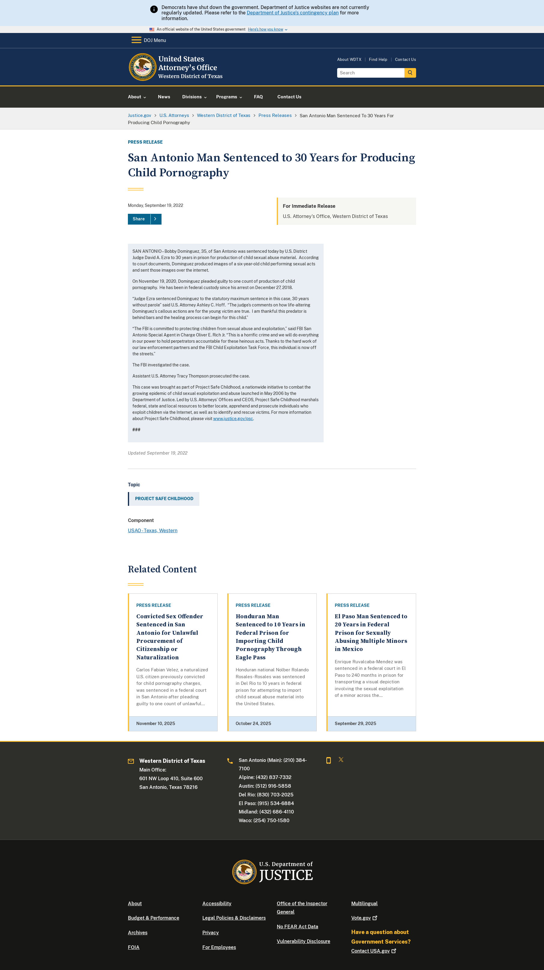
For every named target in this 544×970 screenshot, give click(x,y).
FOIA (134, 947)
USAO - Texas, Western (152, 530)
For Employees (219, 947)
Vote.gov (365, 918)
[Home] (176, 78)
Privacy (210, 933)
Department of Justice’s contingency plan (293, 13)
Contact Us (405, 59)
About (135, 903)
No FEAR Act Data (297, 927)
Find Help (378, 59)
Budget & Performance (153, 918)
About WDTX (349, 59)
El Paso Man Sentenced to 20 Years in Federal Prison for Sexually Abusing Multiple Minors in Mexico (371, 633)
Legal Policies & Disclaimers (234, 918)
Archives (137, 933)
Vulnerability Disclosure (303, 941)
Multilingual (364, 903)
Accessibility (216, 903)
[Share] (145, 219)
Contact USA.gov (374, 951)
